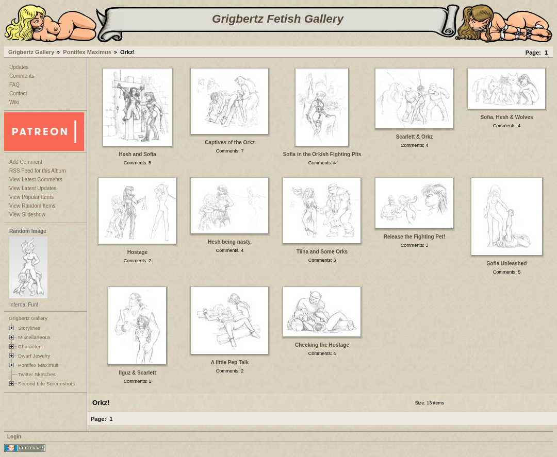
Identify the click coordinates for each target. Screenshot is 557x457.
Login (14, 436)
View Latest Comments (35, 179)
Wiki (14, 102)
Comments (21, 76)
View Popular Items (31, 197)
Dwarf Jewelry (34, 356)
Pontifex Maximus (87, 52)
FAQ (14, 85)
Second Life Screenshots (46, 383)
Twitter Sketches (37, 374)
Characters (30, 346)
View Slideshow (27, 214)
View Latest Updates (33, 188)
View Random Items (32, 206)
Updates (18, 67)
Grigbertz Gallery (31, 52)
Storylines (29, 328)
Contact (18, 93)
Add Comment (25, 162)
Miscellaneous (34, 337)
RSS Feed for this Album (37, 171)
